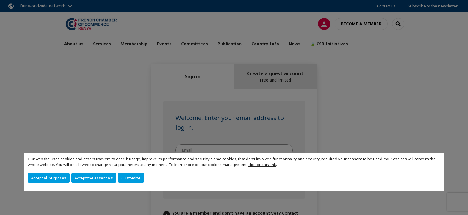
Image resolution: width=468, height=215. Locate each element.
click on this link (262, 164)
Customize (131, 178)
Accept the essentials (94, 178)
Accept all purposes (48, 178)
